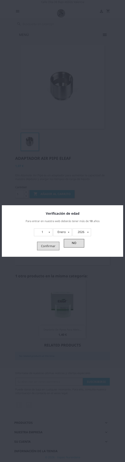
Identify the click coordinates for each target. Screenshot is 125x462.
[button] (43, 232)
